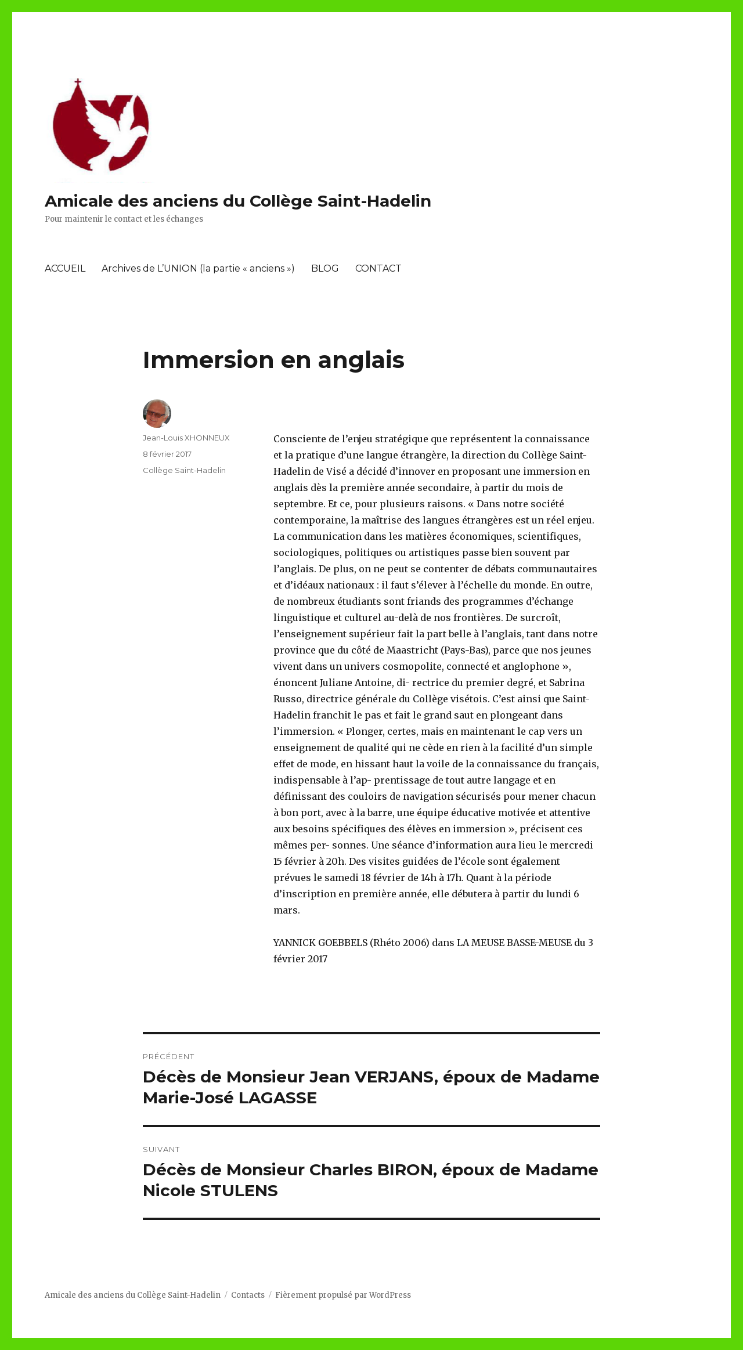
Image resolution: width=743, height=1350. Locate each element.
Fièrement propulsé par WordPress (343, 1295)
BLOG (325, 268)
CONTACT (378, 268)
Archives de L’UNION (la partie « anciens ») (198, 268)
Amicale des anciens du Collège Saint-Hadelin (238, 201)
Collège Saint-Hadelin (184, 470)
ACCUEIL (65, 268)
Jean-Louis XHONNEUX (186, 437)
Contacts (248, 1295)
